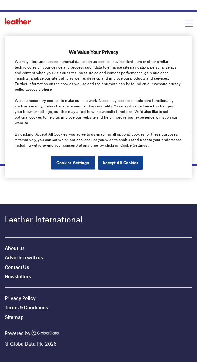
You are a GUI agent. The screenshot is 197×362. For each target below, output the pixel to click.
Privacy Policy (20, 298)
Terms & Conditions (26, 307)
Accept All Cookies (120, 162)
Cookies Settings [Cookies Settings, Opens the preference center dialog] (72, 162)
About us (14, 248)
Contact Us (17, 267)
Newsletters (18, 276)
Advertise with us (24, 257)
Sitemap (14, 317)
